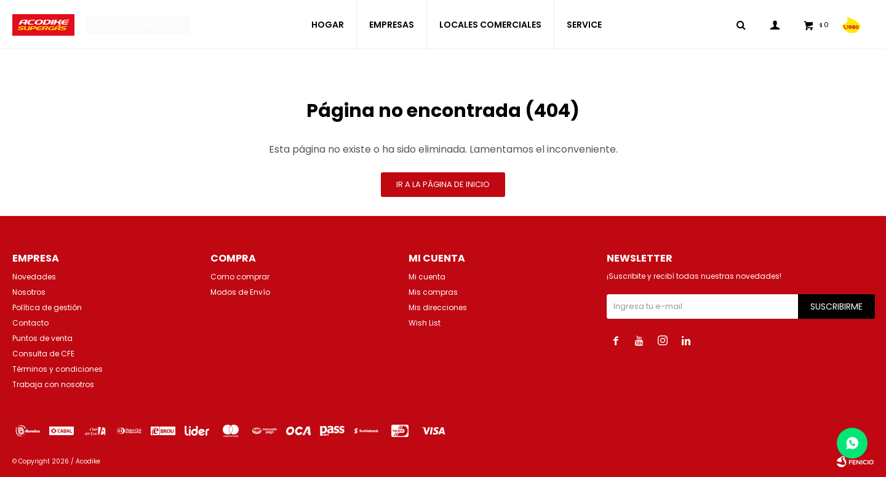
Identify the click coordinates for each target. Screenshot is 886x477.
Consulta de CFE (43, 353)
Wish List (425, 323)
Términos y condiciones (57, 369)
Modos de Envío (240, 292)
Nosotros (29, 292)
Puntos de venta (42, 338)
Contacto (30, 323)
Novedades (34, 276)
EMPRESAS (391, 24)
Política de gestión (47, 307)
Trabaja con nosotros (53, 384)
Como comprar (239, 276)
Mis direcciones (438, 307)
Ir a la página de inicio (443, 184)
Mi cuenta (427, 276)
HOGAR (327, 24)
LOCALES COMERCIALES (490, 24)
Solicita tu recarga (139, 24)
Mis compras (433, 292)
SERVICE (584, 24)
